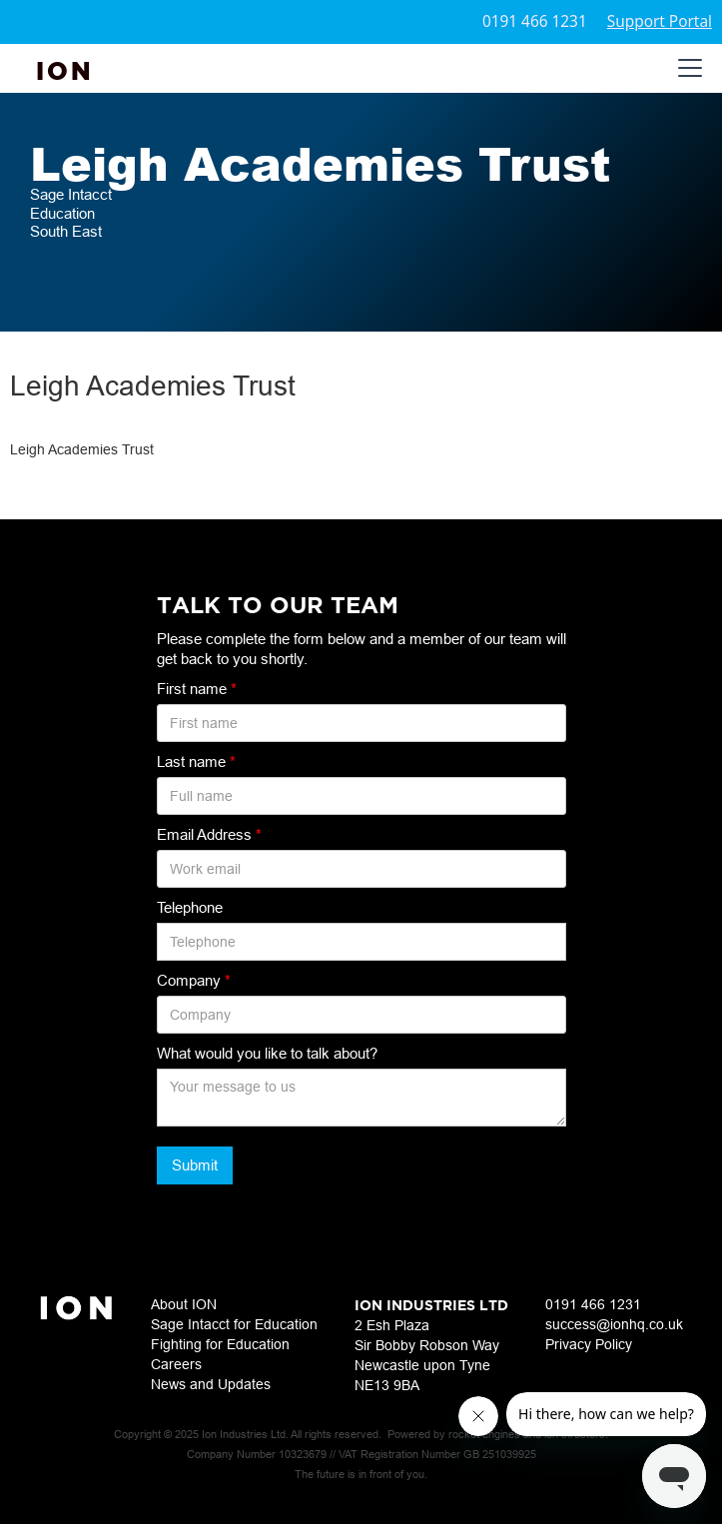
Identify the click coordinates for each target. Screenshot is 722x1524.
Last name (196, 761)
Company (194, 980)
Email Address (209, 834)
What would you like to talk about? (267, 1053)
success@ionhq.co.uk (614, 1324)
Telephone (190, 907)
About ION (184, 1304)
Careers (176, 1364)
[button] (686, 68)
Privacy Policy (588, 1344)
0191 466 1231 (534, 21)
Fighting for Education (220, 1344)
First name (197, 688)
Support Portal (659, 21)
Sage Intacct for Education (234, 1324)
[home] (65, 68)
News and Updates (211, 1384)
